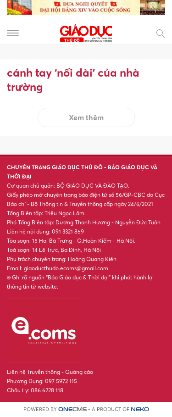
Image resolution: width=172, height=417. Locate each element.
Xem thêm (86, 117)
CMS (72, 409)
